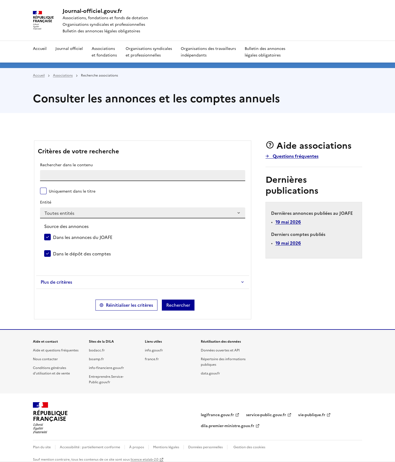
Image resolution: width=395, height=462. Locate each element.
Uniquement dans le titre (72, 191)
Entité (45, 202)
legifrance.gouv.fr (217, 414)
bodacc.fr (97, 350)
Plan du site (42, 446)
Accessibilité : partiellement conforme (90, 446)
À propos (136, 446)
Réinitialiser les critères (129, 305)
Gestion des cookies (249, 446)
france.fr (152, 358)
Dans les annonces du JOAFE (82, 237)
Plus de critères (56, 282)
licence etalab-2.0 (144, 459)
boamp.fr (96, 358)
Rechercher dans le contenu (66, 164)
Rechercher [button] (178, 305)
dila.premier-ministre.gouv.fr (227, 425)
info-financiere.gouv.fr (106, 367)
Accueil (40, 48)
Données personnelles (205, 446)
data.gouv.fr (210, 373)
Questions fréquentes (295, 156)
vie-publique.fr (311, 414)
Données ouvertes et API (220, 350)
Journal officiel (69, 48)
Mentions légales (166, 446)
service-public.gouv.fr (266, 414)
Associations (63, 75)
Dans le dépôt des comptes (82, 253)
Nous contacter (45, 358)
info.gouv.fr (154, 350)
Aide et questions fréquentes (55, 350)
